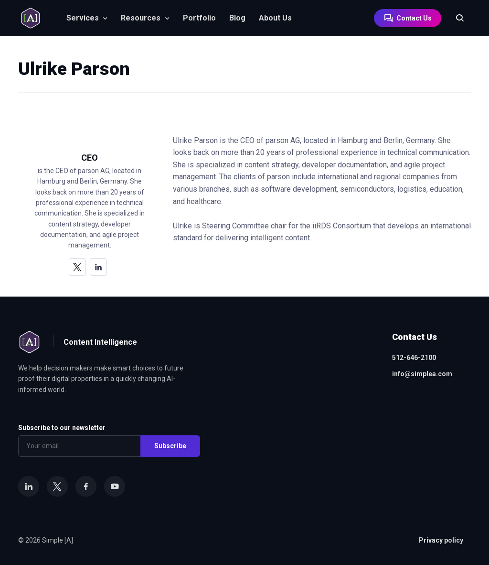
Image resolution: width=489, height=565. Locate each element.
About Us (275, 17)
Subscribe (170, 446)
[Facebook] (85, 486)
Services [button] (82, 17)
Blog (237, 17)
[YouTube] (114, 486)
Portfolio (199, 17)
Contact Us (407, 18)
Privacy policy (441, 540)
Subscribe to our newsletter (62, 427)
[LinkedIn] (98, 267)
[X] (77, 267)
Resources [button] (140, 17)
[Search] (455, 18)
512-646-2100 (414, 357)
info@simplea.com (422, 374)
